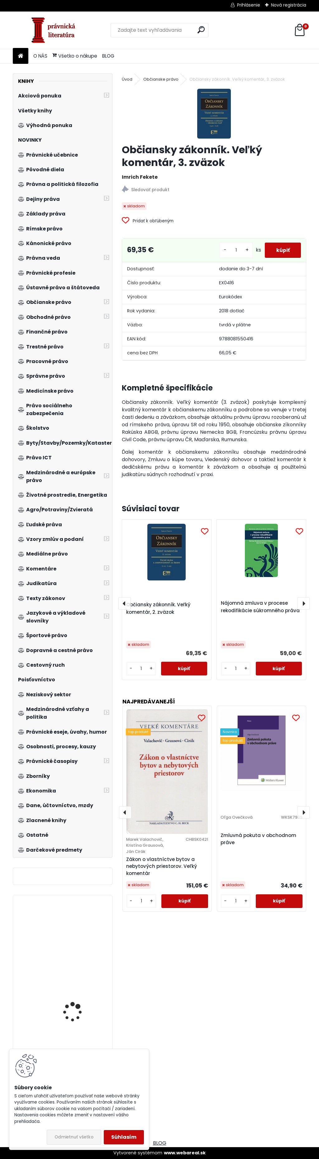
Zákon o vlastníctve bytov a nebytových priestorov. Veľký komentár (161, 866)
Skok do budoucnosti (76, 984)
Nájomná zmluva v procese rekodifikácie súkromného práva (260, 607)
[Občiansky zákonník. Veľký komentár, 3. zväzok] (214, 114)
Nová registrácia (288, 5)
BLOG (108, 56)
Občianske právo (161, 79)
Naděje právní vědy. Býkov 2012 (75, 934)
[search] (201, 29)
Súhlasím (123, 1137)
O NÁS (40, 56)
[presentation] (124, 603)
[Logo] (55, 30)
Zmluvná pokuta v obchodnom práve (258, 839)
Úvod (127, 79)
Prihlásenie (248, 5)
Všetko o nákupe (74, 56)
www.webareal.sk (185, 1153)
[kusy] (234, 250)
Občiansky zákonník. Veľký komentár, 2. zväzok (158, 608)
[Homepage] (20, 56)
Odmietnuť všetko (74, 1137)
